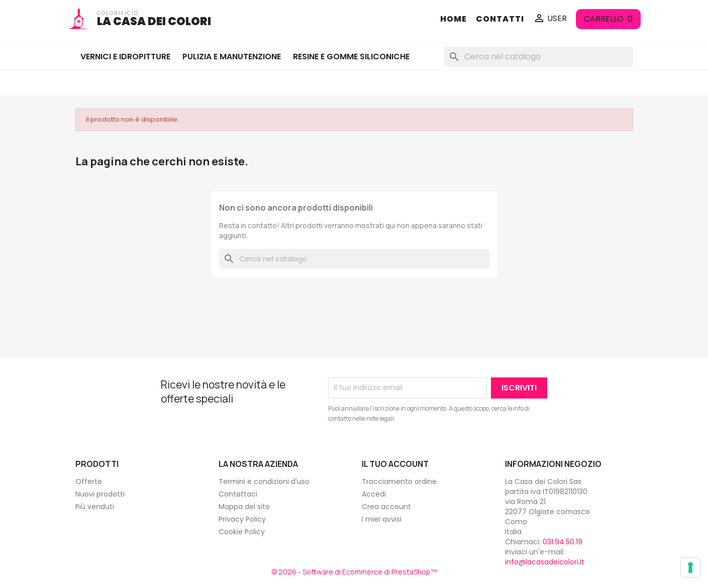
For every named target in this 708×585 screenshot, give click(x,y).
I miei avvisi (381, 519)
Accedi (374, 494)
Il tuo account (395, 463)
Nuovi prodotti (100, 494)
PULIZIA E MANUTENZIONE (231, 56)
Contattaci (238, 494)
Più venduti (94, 507)
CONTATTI (500, 19)
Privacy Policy (242, 519)
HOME (453, 19)
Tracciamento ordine (399, 481)
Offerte (88, 481)
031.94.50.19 (562, 542)
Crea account (386, 507)
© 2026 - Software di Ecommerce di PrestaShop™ (354, 571)
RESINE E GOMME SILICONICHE (351, 56)
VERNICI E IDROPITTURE (125, 56)
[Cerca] (538, 57)
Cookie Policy (242, 532)
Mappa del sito (244, 507)
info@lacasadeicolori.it (544, 562)
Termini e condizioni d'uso (264, 481)
